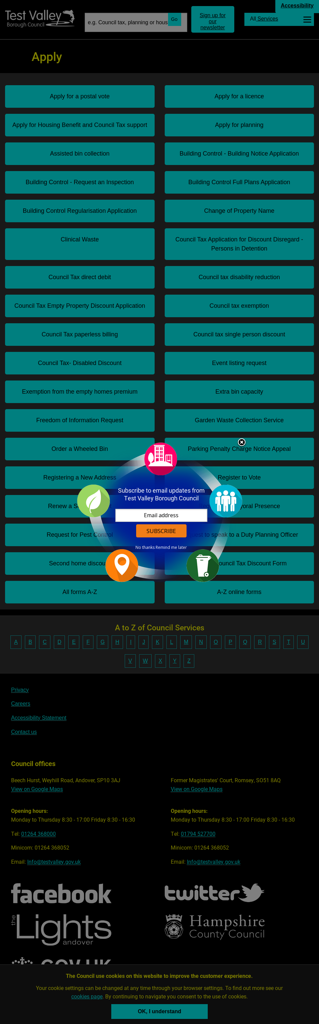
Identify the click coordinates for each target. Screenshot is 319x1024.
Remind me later (171, 547)
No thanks (145, 547)
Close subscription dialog (242, 443)
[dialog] (160, 512)
